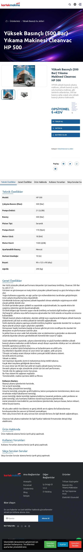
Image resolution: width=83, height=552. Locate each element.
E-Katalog (47, 492)
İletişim (26, 496)
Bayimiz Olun (60, 135)
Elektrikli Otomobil (70, 497)
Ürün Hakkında (40, 182)
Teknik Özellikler (8, 182)
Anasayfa (27, 481)
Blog (25, 492)
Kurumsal (27, 485)
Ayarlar (63, 544)
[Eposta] (28, 518)
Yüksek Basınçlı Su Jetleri (33, 21)
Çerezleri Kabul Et (50, 544)
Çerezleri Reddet (75, 544)
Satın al (57, 128)
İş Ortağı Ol (48, 484)
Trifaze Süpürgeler (70, 481)
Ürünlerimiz (15, 21)
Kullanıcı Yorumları (57, 182)
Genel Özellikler (25, 182)
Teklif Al (58, 121)
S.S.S (45, 488)
